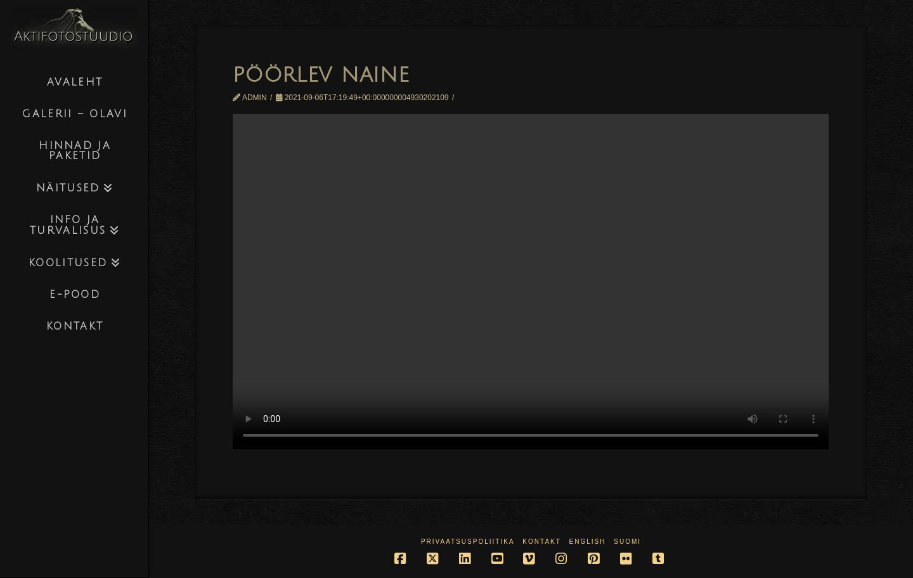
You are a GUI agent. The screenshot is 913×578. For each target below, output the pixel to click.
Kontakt (541, 541)
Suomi (627, 541)
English (587, 541)
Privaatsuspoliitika (468, 541)
